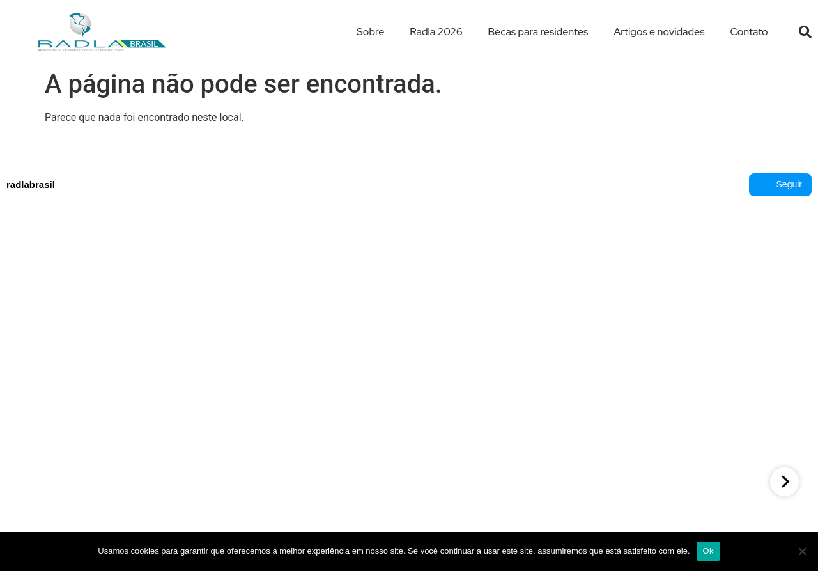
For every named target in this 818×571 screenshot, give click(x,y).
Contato (749, 31)
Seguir (780, 184)
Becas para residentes (538, 31)
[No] (802, 551)
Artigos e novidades (659, 31)
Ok (708, 551)
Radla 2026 (436, 31)
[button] (805, 32)
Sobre (370, 31)
